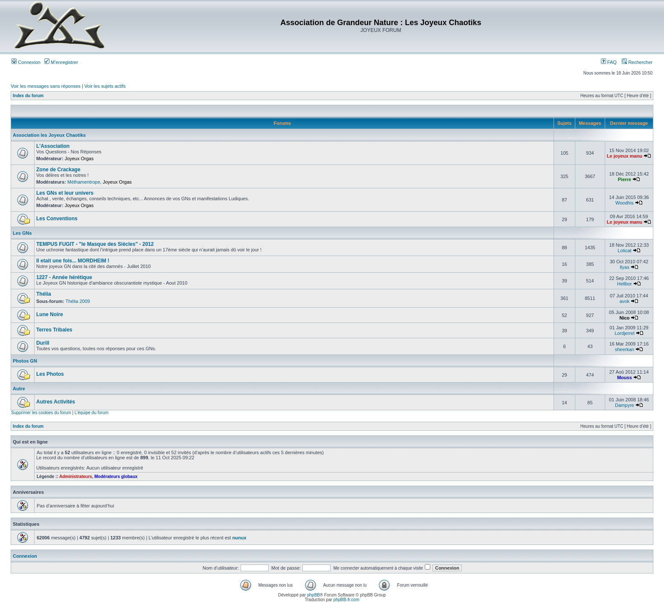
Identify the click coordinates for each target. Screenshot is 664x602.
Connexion (26, 62)
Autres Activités (55, 402)
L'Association (53, 146)
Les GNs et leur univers (64, 193)
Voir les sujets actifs (105, 86)
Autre (19, 388)
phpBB (313, 595)
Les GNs (22, 233)
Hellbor (624, 283)
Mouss (624, 377)
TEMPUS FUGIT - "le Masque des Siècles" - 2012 (95, 244)
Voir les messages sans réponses (46, 86)
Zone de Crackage (58, 170)
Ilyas (624, 267)
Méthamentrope (83, 181)
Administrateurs (75, 476)
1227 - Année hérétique (64, 277)
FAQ (609, 62)
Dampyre (624, 405)
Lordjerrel (624, 333)
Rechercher (637, 62)
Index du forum (28, 95)
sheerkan (624, 349)
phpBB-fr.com (346, 599)
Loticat (624, 250)
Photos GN (25, 360)
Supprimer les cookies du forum (41, 412)
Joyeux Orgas (79, 158)
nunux (239, 537)
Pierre (624, 179)
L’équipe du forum (92, 412)
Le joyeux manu (624, 155)
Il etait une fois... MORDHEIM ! (72, 261)
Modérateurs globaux (115, 476)
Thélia (43, 294)
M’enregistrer (61, 62)
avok (624, 301)
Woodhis (624, 202)
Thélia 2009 (77, 301)
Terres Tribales (54, 330)
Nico (624, 317)
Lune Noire (49, 314)
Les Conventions (57, 219)
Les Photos (50, 374)
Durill (42, 343)
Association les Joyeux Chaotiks (49, 135)
